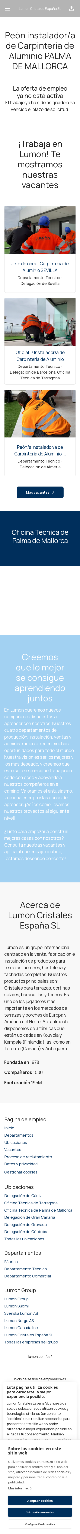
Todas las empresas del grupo (31, 1342)
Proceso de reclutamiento (28, 1156)
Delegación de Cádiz (23, 1195)
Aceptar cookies (40, 1500)
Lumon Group (16, 1298)
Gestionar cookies (20, 1172)
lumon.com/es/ (40, 1356)
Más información (20, 1488)
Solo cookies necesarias (40, 1512)
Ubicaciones (15, 1142)
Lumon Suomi (16, 1306)
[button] (71, 9)
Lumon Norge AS (19, 1320)
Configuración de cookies (40, 1524)
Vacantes (12, 1149)
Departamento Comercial (27, 1276)
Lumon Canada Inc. (21, 1327)
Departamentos (18, 1135)
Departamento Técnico (25, 1268)
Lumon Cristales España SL (40, 8)
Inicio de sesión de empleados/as (40, 1379)
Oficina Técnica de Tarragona (31, 1202)
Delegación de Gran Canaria (29, 1217)
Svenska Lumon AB (21, 1313)
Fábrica (11, 1261)
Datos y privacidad (21, 1163)
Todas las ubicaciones (24, 1238)
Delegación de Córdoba (25, 1231)
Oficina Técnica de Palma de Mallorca (38, 1210)
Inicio (9, 1127)
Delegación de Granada (25, 1224)
